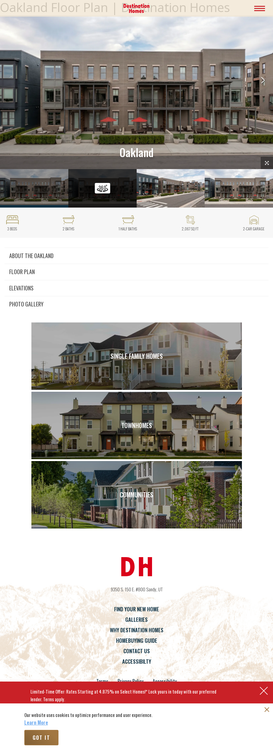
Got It (41, 737)
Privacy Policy (130, 681)
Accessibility (165, 681)
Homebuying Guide (136, 640)
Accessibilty (136, 661)
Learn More (36, 722)
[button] (263, 81)
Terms (102, 681)
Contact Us (136, 651)
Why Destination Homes (136, 630)
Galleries (136, 619)
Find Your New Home (136, 609)
